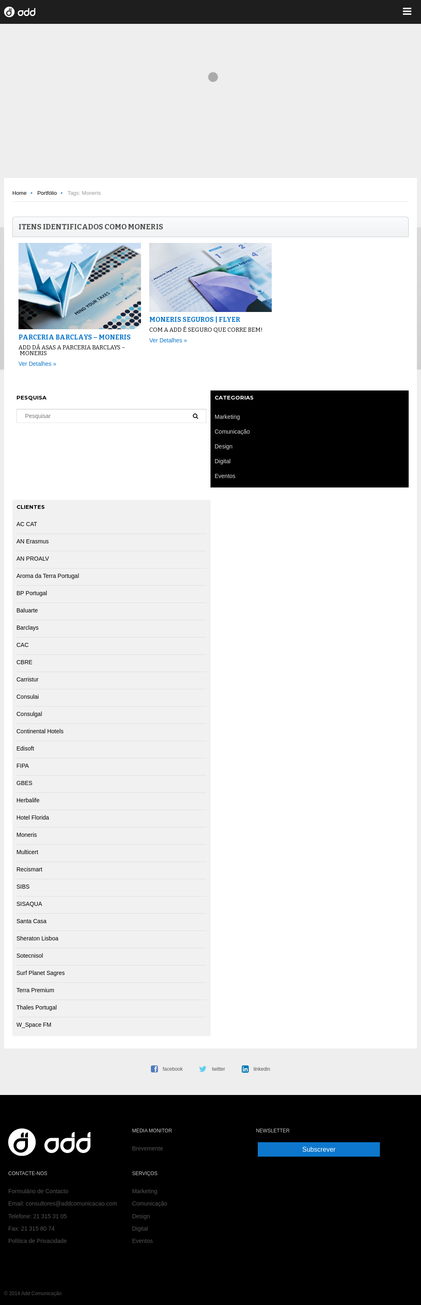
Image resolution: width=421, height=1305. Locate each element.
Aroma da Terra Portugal (47, 576)
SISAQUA (29, 904)
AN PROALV (32, 558)
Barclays (27, 627)
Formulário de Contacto (38, 1191)
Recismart (29, 869)
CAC (22, 645)
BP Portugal (31, 593)
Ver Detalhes (35, 363)
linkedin (262, 1069)
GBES (24, 783)
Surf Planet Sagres (40, 973)
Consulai (27, 696)
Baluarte (27, 610)
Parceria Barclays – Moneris (75, 337)
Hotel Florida (32, 817)
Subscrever (318, 1149)
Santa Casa (31, 921)
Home (19, 193)
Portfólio (47, 193)
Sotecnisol (29, 955)
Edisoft (25, 748)
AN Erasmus (32, 541)
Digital (140, 1228)
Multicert (27, 852)
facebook (173, 1069)
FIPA (22, 765)
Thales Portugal (36, 1007)
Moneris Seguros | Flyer (194, 319)
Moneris (26, 835)
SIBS (23, 886)
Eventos (142, 1241)
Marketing (144, 1191)
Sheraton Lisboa (37, 938)
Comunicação (149, 1203)
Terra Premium (35, 990)
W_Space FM (33, 1024)
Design (141, 1216)
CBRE (24, 662)
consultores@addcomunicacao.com (71, 1203)
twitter (218, 1069)
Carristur (27, 679)
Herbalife (27, 800)
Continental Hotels (39, 731)
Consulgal (29, 714)
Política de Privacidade (37, 1241)
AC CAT (26, 524)
